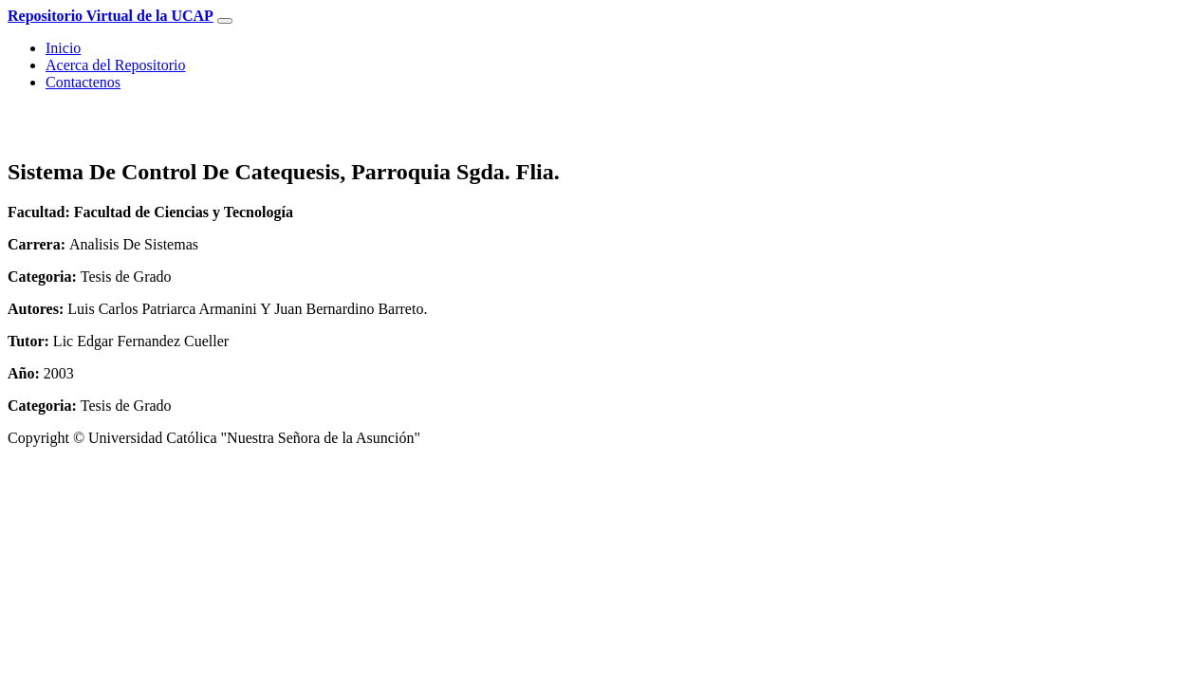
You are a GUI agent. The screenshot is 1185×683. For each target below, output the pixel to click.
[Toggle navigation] (224, 21)
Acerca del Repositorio (116, 65)
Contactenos (83, 82)
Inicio (63, 48)
